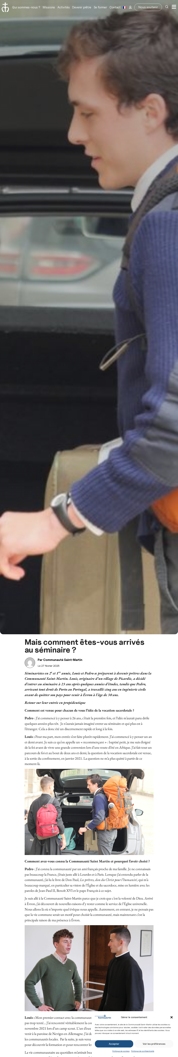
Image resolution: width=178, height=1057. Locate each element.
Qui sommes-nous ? (26, 7)
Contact (115, 7)
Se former (100, 7)
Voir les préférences (154, 1043)
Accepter (114, 1043)
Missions (49, 7)
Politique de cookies (121, 1051)
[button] (171, 1017)
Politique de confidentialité (142, 1051)
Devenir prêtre (81, 7)
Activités (64, 7)
